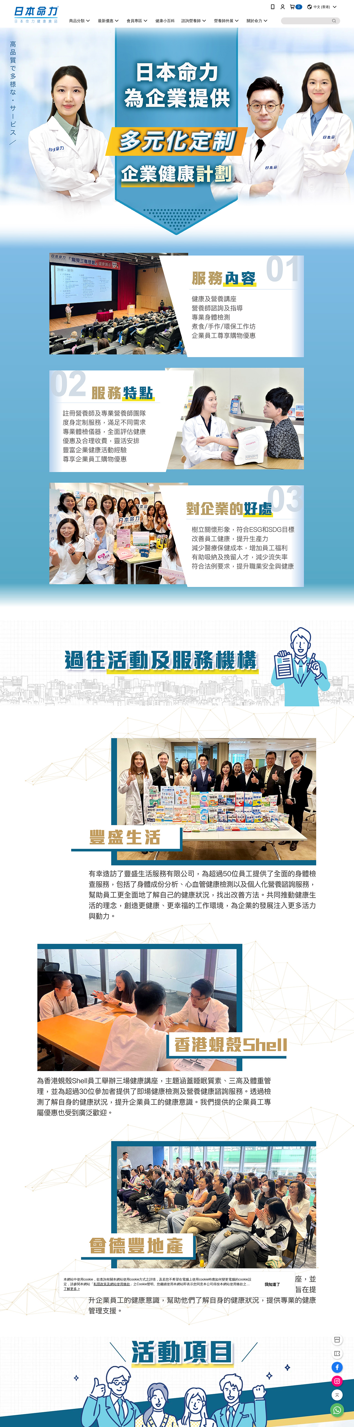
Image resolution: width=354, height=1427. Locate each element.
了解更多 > (72, 1289)
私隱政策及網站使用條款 (111, 1284)
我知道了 (272, 1284)
